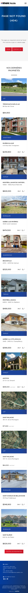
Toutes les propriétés (14, 551)
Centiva (16, 591)
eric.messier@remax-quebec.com (14, 572)
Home (8, 49)
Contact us (17, 49)
